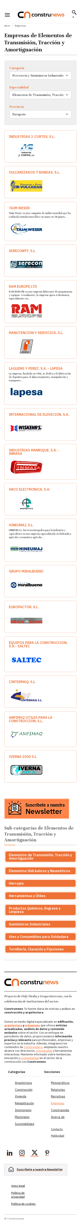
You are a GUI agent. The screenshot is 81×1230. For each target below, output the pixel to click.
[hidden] (35, 1169)
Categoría (17, 68)
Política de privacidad (18, 1195)
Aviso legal (18, 1186)
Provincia (17, 107)
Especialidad (19, 87)
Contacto (57, 1129)
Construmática (33, 1047)
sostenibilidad (30, 1058)
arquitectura (13, 1025)
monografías (44, 1051)
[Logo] (41, 15)
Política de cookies (23, 1204)
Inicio (7, 25)
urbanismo (32, 1025)
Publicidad (57, 1136)
